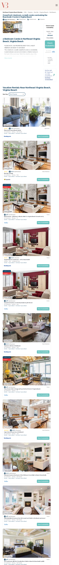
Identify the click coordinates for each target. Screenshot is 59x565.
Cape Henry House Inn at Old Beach (41, 208)
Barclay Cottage (36, 118)
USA (25, 12)
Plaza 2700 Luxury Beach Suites (12, 117)
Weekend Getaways (22, 557)
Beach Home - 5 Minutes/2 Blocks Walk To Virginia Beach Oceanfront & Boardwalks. (44, 510)
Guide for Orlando (49, 557)
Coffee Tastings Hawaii (23, 559)
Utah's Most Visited (36, 557)
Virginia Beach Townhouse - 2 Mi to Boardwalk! (42, 515)
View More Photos (10, 30)
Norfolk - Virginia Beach (41, 12)
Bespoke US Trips (9, 557)
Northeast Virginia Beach (21, 120)
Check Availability (49, 44)
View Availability (21, 123)
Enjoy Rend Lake (37, 559)
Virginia (30, 12)
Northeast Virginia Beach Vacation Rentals (10, 507)
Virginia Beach (46, 419)
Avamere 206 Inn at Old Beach (40, 177)
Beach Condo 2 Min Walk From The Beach (43, 267)
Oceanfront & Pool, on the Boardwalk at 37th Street (43, 520)
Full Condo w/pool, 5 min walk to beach (42, 387)
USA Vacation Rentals (9, 513)
